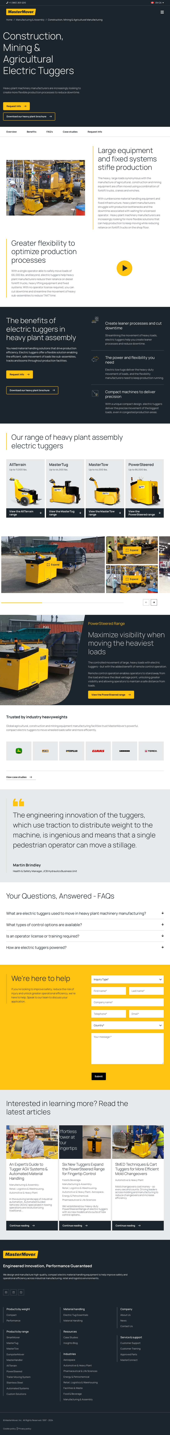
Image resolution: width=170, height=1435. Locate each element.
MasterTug (12, 1343)
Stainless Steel (15, 1382)
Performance (13, 1320)
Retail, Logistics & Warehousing (26, 1188)
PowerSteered (14, 1371)
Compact (12, 1315)
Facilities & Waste (73, 1388)
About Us (125, 1315)
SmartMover (13, 1337)
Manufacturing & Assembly (24, 1184)
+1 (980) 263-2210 (17, 3)
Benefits (31, 131)
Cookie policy (9, 1428)
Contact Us (126, 1326)
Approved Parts (128, 1354)
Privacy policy (24, 1428)
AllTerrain (12, 1365)
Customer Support (130, 1343)
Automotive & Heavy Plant (23, 1192)
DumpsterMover (15, 1354)
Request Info (95, 131)
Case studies (70, 131)
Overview (11, 131)
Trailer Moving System (19, 1377)
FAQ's (49, 131)
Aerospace (97, 1192)
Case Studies (70, 1337)
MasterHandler (15, 1360)
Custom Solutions (16, 1394)
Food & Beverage (71, 1180)
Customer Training (130, 1348)
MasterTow (13, 1348)
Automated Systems (18, 1388)
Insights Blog (70, 1343)
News (123, 1320)
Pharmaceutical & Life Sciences (79, 1199)
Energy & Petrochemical (75, 1195)
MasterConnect (129, 1360)
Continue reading (22, 1225)
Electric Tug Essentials (75, 1315)
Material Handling (73, 1320)
